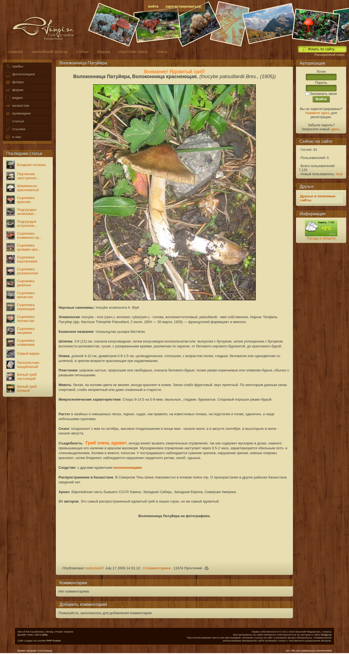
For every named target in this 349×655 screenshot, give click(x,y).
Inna (339, 174)
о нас (13, 137)
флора (14, 82)
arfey (45, 634)
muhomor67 (94, 568)
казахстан (17, 105)
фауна (14, 90)
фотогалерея (20, 74)
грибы (14, 66)
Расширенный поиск (329, 54)
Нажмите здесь (317, 113)
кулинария (18, 113)
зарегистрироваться (183, 6)
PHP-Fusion (53, 640)
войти (153, 6)
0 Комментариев (156, 568)
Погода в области (321, 238)
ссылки (15, 129)
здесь (335, 129)
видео (14, 98)
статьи (14, 121)
